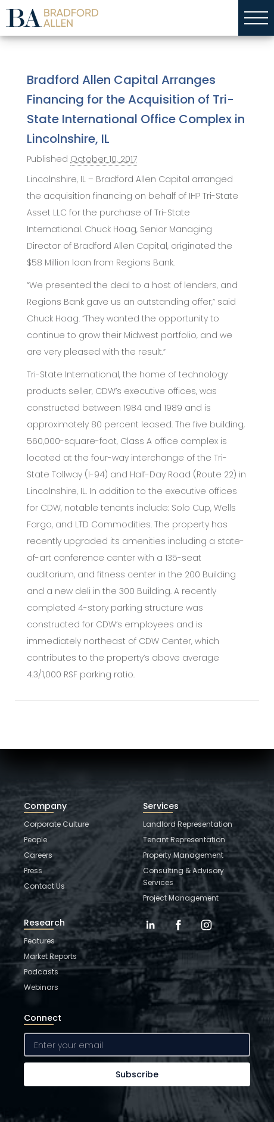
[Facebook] (178, 934)
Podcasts (41, 972)
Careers (38, 855)
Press (33, 870)
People (35, 840)
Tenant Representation (184, 840)
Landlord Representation (187, 824)
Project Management (181, 898)
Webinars (41, 987)
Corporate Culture (56, 824)
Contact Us (44, 886)
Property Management (183, 855)
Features (39, 941)
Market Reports (50, 956)
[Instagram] (206, 934)
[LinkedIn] (150, 934)
